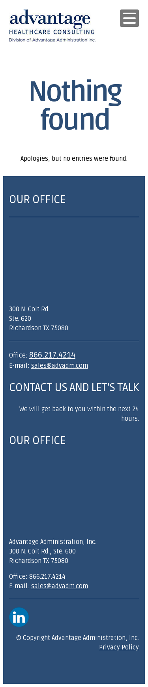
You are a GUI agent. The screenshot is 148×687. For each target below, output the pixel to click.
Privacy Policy (119, 647)
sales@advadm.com (59, 366)
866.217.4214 (52, 355)
